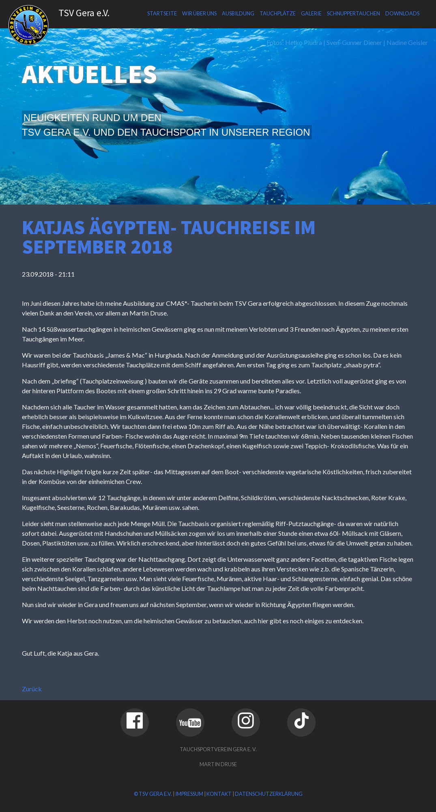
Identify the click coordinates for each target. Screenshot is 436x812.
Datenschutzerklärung (269, 794)
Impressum (189, 794)
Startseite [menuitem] (162, 13)
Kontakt (219, 794)
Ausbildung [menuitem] (238, 13)
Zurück (32, 689)
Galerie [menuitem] (311, 13)
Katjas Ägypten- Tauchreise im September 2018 (169, 237)
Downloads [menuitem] (402, 13)
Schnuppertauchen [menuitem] (353, 13)
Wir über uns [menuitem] (199, 13)
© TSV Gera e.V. (153, 794)
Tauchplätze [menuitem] (278, 13)
